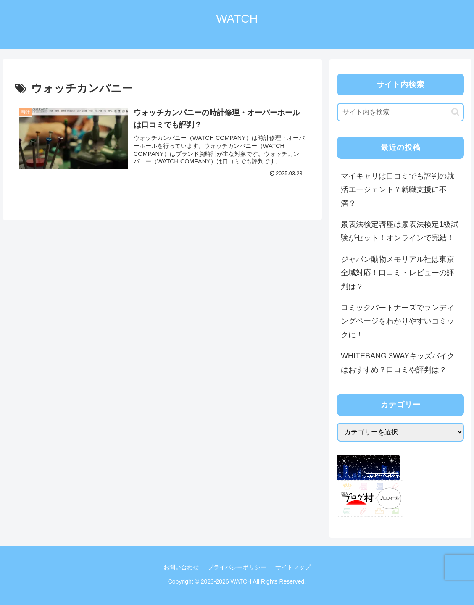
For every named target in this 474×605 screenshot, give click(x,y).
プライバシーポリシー (237, 567)
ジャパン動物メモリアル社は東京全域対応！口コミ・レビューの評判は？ (397, 273)
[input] (400, 112)
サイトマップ (293, 567)
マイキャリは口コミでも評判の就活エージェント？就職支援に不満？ (397, 190)
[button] (455, 112)
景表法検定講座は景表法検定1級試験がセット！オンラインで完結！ (399, 231)
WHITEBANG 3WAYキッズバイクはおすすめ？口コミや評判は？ (398, 363)
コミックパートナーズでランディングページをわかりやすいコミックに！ (397, 321)
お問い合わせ (181, 567)
